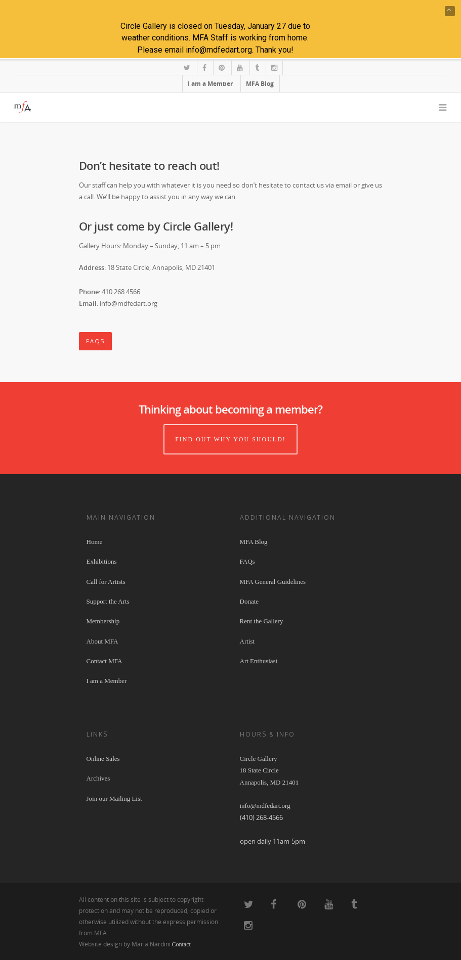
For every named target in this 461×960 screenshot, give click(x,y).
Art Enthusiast (259, 661)
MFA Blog (254, 541)
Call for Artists (106, 581)
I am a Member (107, 680)
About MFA (102, 641)
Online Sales (103, 758)
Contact (181, 944)
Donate (249, 601)
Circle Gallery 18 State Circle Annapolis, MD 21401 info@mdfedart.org (269, 782)
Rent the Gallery (261, 621)
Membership (103, 621)
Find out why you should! (230, 439)
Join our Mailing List (114, 798)
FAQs (247, 561)
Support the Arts (108, 601)
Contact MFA (104, 661)
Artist (247, 641)
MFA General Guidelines (273, 581)
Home (95, 541)
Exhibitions (102, 561)
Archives (98, 778)
